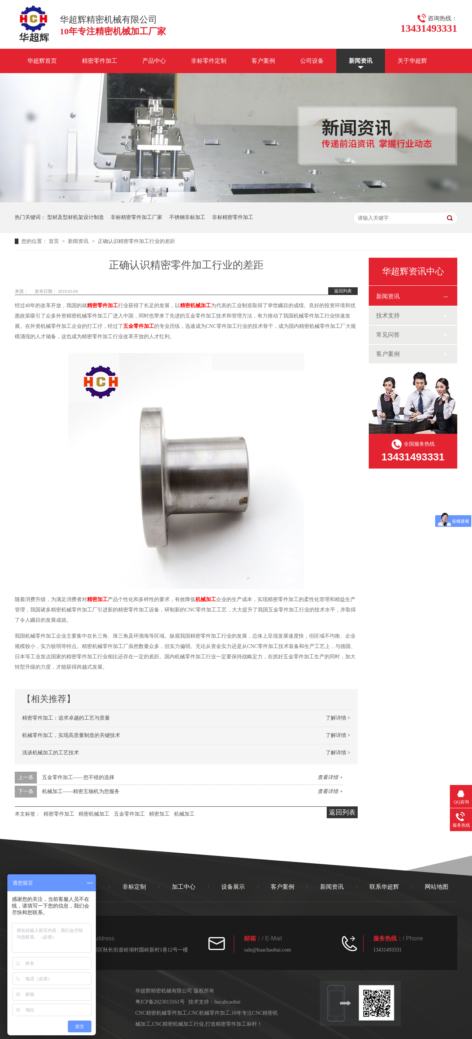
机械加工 (205, 599)
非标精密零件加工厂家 (136, 217)
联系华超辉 (384, 887)
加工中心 (183, 887)
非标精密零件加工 (232, 217)
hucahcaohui (227, 1002)
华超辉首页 (42, 61)
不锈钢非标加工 (187, 217)
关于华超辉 (412, 61)
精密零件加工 (99, 61)
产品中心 (154, 61)
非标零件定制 (208, 61)
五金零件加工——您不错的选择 (78, 777)
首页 (54, 241)
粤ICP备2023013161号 (160, 1002)
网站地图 (436, 887)
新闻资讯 (360, 61)
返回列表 (343, 291)
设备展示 (233, 887)
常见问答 (388, 335)
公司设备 (312, 61)
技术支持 (388, 315)
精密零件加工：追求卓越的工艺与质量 (66, 718)
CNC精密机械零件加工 (161, 1013)
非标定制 (134, 887)
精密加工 (97, 599)
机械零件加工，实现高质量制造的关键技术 (71, 735)
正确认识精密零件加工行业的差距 (136, 241)
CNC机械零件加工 (209, 1013)
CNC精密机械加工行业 (178, 1024)
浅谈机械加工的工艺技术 (50, 752)
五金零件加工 (138, 326)
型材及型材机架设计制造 (75, 217)
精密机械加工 (195, 305)
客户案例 (263, 61)
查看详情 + (330, 777)
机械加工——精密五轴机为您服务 (80, 791)
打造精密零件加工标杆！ (233, 1024)
